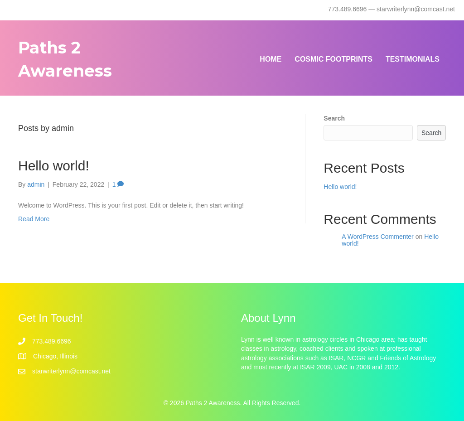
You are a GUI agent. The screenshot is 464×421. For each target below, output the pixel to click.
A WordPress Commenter (377, 236)
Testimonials (413, 59)
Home (270, 59)
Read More (33, 219)
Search (334, 118)
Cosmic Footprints (333, 59)
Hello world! (53, 165)
